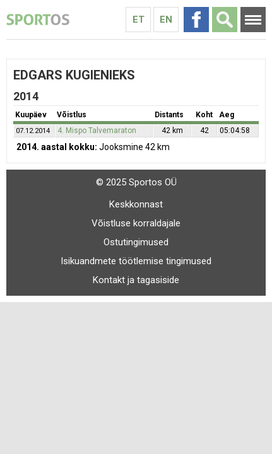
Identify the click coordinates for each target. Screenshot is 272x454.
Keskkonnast (136, 204)
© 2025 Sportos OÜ (136, 182)
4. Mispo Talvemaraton (96, 130)
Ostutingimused (136, 242)
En (166, 19)
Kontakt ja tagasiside (136, 280)
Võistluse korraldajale (136, 223)
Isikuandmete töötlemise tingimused (136, 261)
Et (139, 19)
